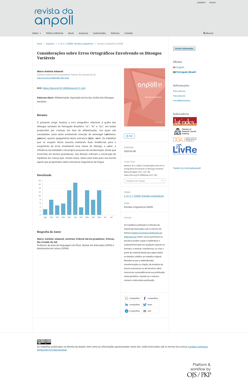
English (180, 67)
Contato (128, 33)
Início (39, 43)
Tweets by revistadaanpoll (187, 168)
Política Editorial (54, 33)
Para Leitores (179, 91)
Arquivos (83, 33)
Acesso (212, 2)
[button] (132, 298)
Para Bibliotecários (181, 100)
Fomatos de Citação (135, 180)
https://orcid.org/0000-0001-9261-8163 (53, 78)
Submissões (99, 33)
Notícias (115, 33)
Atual (71, 33)
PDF (130, 136)
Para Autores (179, 95)
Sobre (35, 33)
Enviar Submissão (184, 48)
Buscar (208, 33)
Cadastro (201, 2)
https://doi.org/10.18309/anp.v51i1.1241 (64, 88)
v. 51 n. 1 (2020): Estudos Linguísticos (75, 43)
